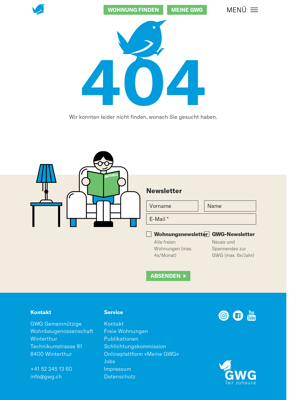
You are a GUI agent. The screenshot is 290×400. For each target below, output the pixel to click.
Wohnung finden (133, 9)
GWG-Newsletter (233, 234)
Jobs (109, 361)
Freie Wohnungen (126, 331)
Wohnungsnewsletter (181, 234)
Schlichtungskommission (135, 346)
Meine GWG (187, 9)
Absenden (165, 275)
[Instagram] (224, 317)
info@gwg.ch (46, 376)
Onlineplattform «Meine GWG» (141, 353)
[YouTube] (251, 317)
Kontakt (114, 323)
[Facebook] (238, 317)
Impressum (117, 368)
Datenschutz (119, 376)
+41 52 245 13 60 (51, 368)
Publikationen (121, 338)
